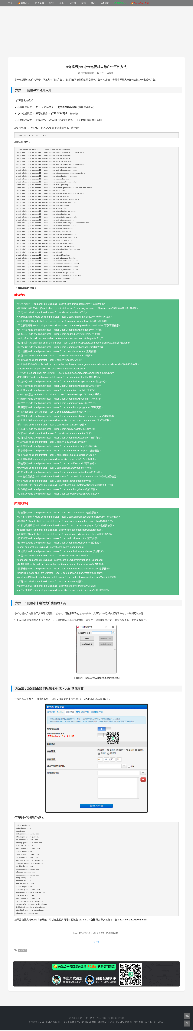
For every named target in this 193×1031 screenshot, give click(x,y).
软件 (51, 3)
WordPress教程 (86, 1022)
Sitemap (159, 1022)
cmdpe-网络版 (124, 1022)
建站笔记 (102, 1022)
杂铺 (111, 1022)
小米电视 (22, 951)
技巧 (93, 3)
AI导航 (148, 1022)
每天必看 (39, 3)
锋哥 (111, 73)
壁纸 (61, 3)
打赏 (96, 943)
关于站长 (90, 1019)
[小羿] (94, 933)
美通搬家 (138, 1022)
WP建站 (105, 3)
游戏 (83, 3)
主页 (10, 3)
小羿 (119, 79)
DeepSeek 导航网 (50, 1022)
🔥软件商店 (24, 3)
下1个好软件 (68, 1022)
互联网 (72, 3)
